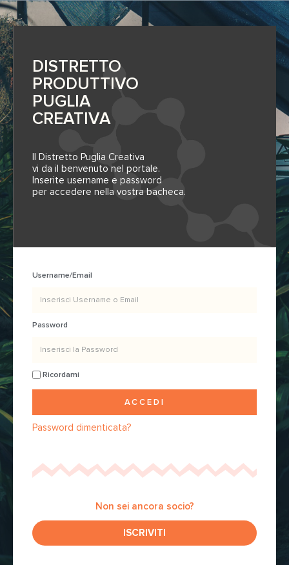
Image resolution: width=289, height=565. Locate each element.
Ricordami (55, 375)
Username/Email (62, 275)
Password (50, 325)
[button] (144, 533)
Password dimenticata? (81, 427)
